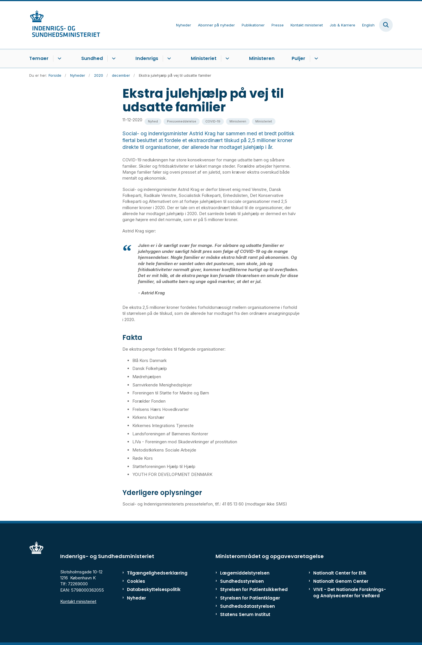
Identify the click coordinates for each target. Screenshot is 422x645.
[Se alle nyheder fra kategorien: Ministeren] (238, 121)
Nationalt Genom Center (340, 581)
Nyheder (136, 598)
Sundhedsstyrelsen (242, 581)
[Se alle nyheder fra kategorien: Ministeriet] (263, 121)
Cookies (136, 581)
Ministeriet (203, 58)
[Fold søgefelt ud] (386, 25)
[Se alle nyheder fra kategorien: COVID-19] (213, 121)
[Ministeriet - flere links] (226, 58)
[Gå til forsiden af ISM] (64, 24)
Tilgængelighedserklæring (151, 573)
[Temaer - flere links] (58, 58)
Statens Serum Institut (245, 614)
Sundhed (92, 58)
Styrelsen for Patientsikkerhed (254, 589)
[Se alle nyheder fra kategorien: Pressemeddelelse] (182, 121)
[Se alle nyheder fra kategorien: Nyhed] (153, 121)
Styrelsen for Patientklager (250, 598)
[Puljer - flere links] (315, 58)
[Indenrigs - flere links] (168, 58)
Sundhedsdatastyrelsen (247, 606)
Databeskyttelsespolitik (151, 589)
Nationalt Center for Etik (339, 573)
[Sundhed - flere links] (112, 58)
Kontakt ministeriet (78, 601)
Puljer (298, 58)
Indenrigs (146, 58)
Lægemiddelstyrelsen (245, 573)
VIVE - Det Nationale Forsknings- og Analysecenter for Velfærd (349, 592)
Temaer (39, 58)
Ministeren (262, 58)
